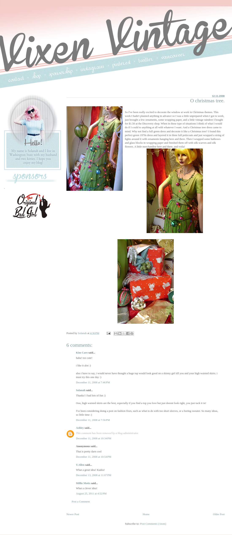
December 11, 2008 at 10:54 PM (93, 456)
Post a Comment (81, 501)
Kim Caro (82, 352)
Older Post (219, 514)
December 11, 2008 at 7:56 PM (93, 420)
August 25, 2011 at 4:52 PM (91, 493)
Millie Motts (83, 483)
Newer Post (72, 514)
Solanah (80, 390)
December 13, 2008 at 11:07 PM (93, 475)
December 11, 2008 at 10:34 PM (93, 438)
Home (146, 514)
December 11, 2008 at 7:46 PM (93, 382)
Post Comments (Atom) (153, 523)
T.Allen (80, 464)
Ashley (80, 427)
